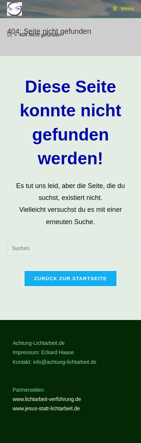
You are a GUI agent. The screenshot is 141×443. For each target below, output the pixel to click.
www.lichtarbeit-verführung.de (47, 399)
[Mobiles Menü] (123, 9)
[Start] (9, 35)
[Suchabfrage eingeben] (70, 248)
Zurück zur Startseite (70, 278)
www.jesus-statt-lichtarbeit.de (46, 408)
